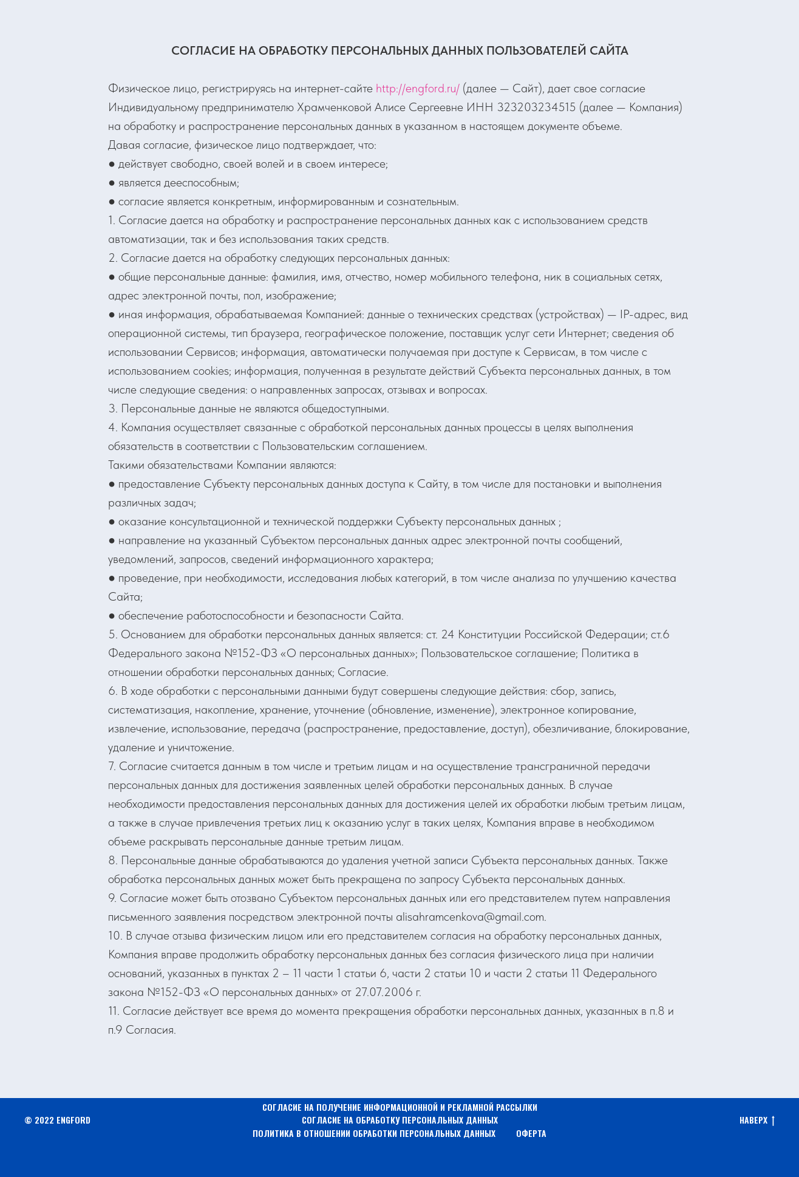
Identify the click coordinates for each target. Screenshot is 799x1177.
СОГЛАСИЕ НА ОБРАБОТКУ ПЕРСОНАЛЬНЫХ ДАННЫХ (400, 1119)
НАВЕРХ (757, 1120)
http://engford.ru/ (418, 88)
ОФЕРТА (531, 1133)
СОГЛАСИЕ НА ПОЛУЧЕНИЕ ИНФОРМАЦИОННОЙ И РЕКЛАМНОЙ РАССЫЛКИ (399, 1106)
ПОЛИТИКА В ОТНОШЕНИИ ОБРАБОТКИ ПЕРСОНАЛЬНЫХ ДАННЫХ (374, 1133)
